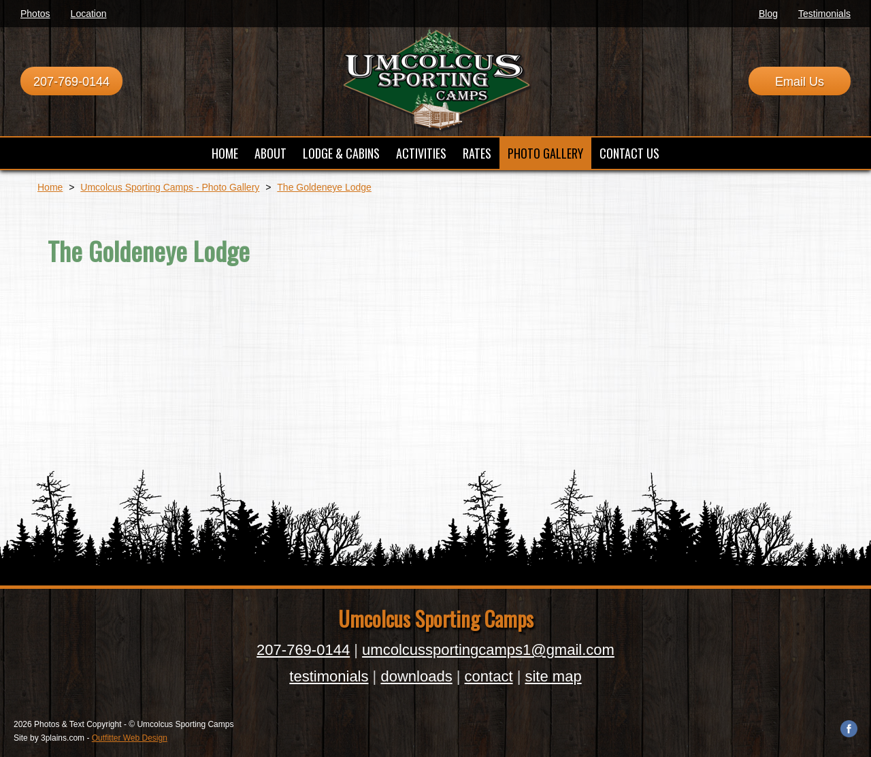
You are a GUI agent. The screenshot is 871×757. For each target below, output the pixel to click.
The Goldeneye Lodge (324, 187)
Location (89, 13)
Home (50, 187)
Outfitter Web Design (129, 738)
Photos (35, 13)
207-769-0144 (71, 81)
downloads (416, 676)
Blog (768, 13)
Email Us (799, 81)
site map (553, 676)
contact (489, 676)
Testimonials (824, 13)
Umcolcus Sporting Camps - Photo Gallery (169, 187)
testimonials (328, 676)
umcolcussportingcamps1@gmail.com (488, 649)
